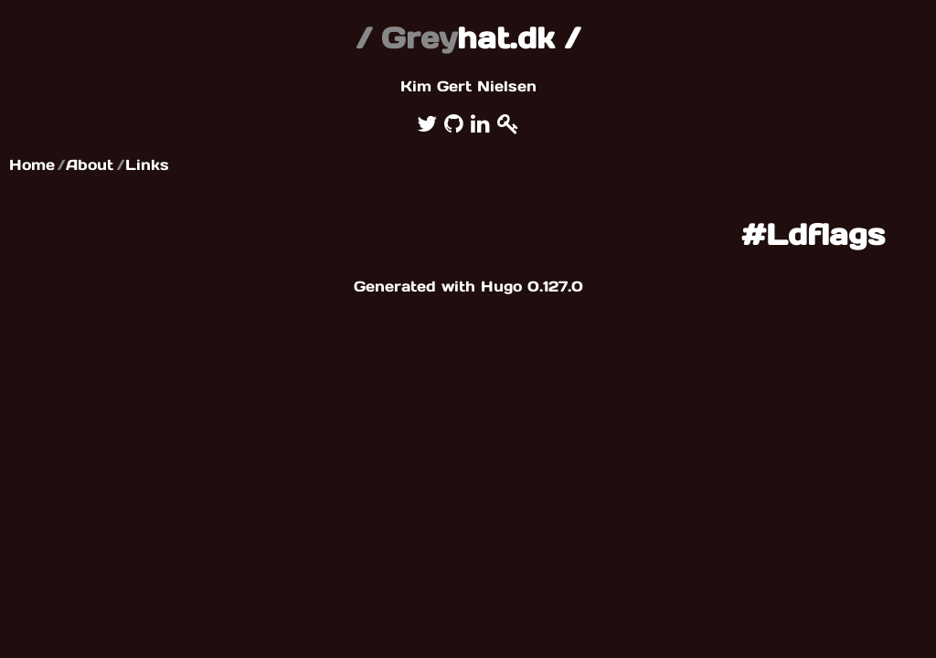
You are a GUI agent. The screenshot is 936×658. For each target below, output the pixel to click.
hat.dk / (468, 38)
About (89, 164)
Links (147, 164)
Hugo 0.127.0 (532, 286)
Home (32, 164)
